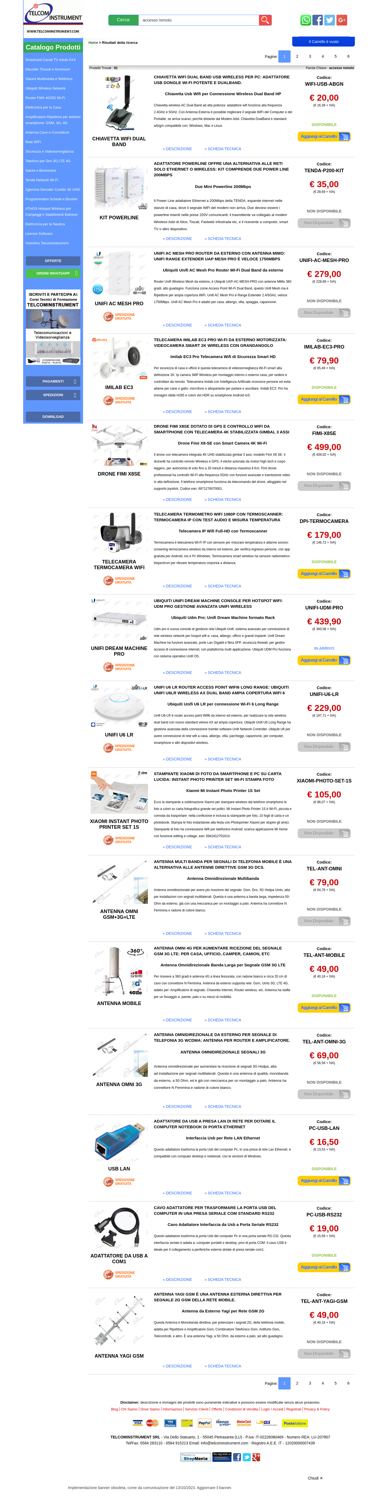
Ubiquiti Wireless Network (45, 88)
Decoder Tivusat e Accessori (47, 69)
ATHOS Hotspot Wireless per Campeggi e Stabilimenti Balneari (51, 212)
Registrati (208, 31)
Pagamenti (178, 6)
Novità (100, 6)
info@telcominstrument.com (224, 1443)
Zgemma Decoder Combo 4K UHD (52, 189)
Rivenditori (244, 31)
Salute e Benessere (40, 170)
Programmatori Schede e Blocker (51, 199)
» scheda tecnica (223, 149)
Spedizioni (146, 6)
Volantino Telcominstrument (47, 243)
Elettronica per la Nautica (45, 224)
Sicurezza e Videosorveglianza (49, 151)
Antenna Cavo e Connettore (47, 132)
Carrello (323, 31)
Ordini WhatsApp (53, 273)
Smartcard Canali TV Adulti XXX (50, 60)
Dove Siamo (150, 1409)
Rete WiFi (33, 142)
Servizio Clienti (216, 6)
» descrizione (177, 149)
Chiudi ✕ (315, 1478)
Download (53, 417)
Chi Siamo (129, 1409)
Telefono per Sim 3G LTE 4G (48, 161)
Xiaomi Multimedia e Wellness (48, 79)
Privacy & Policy (317, 1409)
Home (94, 43)
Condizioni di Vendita (241, 1409)
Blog (99, 31)
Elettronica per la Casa (43, 107)
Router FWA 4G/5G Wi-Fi (45, 98)
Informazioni (257, 6)
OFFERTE (53, 261)
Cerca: (123, 19)
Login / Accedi (168, 31)
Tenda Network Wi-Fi (41, 180)
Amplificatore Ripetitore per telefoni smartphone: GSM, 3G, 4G (52, 120)
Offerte (216, 1409)
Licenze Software (39, 234)
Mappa (324, 6)
